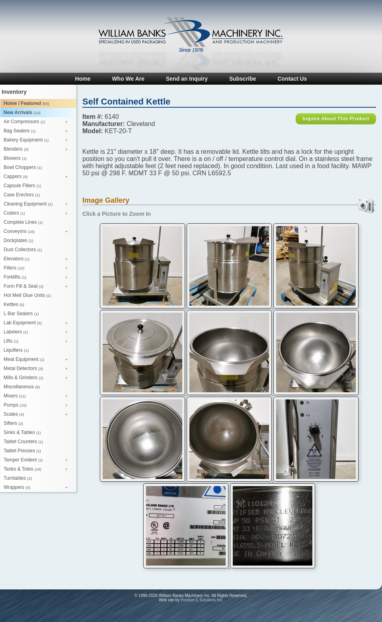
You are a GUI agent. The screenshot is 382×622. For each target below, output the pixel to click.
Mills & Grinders (38, 378)
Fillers (38, 268)
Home (83, 79)
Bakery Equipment (38, 140)
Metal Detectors (38, 369)
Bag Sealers (38, 131)
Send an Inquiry (187, 79)
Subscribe (242, 79)
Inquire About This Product (335, 119)
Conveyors (38, 232)
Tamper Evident (38, 460)
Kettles (14, 304)
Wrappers (38, 487)
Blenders (38, 149)
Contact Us (292, 79)
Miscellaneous (22, 386)
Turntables (18, 478)
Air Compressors (38, 122)
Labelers (38, 332)
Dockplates (18, 240)
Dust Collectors (23, 249)
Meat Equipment (38, 360)
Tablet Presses (22, 450)
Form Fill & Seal (38, 286)
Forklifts (38, 277)
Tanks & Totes (38, 469)
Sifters (13, 423)
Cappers (38, 177)
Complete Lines (23, 222)
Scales (38, 414)
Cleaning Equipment (38, 204)
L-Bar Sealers (21, 313)
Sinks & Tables (22, 432)
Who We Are (128, 79)
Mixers (38, 396)
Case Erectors (22, 195)
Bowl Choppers (23, 167)
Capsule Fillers (22, 185)
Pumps (38, 405)
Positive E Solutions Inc (201, 600)
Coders (38, 213)
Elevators (38, 259)
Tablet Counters (23, 441)
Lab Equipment (38, 323)
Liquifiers (16, 350)
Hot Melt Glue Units (27, 295)
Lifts (38, 341)
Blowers (15, 158)
